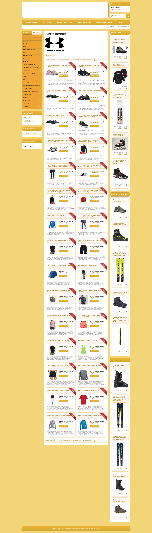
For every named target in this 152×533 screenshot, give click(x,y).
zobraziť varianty (63, 75)
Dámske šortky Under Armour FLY (88, 265)
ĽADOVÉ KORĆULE (32, 74)
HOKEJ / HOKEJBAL (32, 65)
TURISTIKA (32, 101)
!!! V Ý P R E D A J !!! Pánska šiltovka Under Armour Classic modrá (60, 266)
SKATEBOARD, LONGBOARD (32, 86)
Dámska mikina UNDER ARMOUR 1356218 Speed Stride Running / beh (59, 191)
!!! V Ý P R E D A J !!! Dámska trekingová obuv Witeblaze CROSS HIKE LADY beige (120, 40)
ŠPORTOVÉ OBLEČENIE (32, 92)
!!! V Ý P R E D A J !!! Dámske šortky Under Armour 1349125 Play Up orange (91, 316)
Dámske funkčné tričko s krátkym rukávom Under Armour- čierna (59, 241)
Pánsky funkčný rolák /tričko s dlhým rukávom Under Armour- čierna (89, 140)
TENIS (32, 98)
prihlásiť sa (113, 26)
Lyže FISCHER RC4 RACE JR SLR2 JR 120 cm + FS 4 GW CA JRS (120, 254)
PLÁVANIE (26, 83)
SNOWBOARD (32, 89)
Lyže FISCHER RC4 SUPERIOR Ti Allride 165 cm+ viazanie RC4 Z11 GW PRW (119, 398)
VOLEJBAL (32, 104)
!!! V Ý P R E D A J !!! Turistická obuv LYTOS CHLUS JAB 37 (120, 292)
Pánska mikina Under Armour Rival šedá (90, 365)
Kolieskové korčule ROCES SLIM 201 (119, 134)
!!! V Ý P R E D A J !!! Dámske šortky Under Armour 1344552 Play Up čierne (60, 366)
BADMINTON (27, 39)
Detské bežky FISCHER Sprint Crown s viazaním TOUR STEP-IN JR (120, 320)
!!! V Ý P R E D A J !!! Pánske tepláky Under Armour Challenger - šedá (91, 216)
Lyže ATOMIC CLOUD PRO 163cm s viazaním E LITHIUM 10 (120, 96)
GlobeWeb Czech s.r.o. (85, 528)
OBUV (32, 80)
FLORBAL (32, 59)
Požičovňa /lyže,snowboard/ (64, 22)
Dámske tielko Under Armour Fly (87, 340)
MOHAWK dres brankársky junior (118, 65)
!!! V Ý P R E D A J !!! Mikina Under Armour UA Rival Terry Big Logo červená (91, 191)
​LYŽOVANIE (32, 107)
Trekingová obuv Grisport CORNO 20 (119, 200)
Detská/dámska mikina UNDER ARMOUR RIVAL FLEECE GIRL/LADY (59, 416)
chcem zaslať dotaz (32, 133)
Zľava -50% (26, 36)
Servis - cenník (46, 22)
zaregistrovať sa (124, 26)
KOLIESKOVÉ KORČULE (32, 68)
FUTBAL (32, 62)
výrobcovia (36, 32)
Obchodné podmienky (84, 22)
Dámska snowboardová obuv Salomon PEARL (120, 475)
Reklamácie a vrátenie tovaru (104, 22)
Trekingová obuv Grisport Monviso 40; (119, 500)
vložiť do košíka (63, 276)
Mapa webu (96, 528)
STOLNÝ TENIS (27, 95)
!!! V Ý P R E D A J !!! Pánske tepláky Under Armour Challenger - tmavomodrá (60, 166)
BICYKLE (32, 53)
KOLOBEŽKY (27, 71)
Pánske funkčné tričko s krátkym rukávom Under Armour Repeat (59, 341)
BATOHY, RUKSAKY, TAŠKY (32, 43)
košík (113, 4)
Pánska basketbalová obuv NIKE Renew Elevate (119, 162)
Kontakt (120, 22)
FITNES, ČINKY (27, 56)
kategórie (25, 32)
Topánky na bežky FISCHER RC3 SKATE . (120, 224)
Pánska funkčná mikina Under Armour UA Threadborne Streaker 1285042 (90, 416)
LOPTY (32, 77)
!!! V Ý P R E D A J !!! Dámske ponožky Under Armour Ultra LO (89, 166)
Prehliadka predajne (31, 22)
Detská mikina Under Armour (55, 215)
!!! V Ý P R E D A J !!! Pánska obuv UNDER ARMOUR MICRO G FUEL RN (90, 115)
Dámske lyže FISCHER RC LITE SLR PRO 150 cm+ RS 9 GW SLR (120, 438)
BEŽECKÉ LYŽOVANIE (32, 50)
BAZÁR (32, 47)
